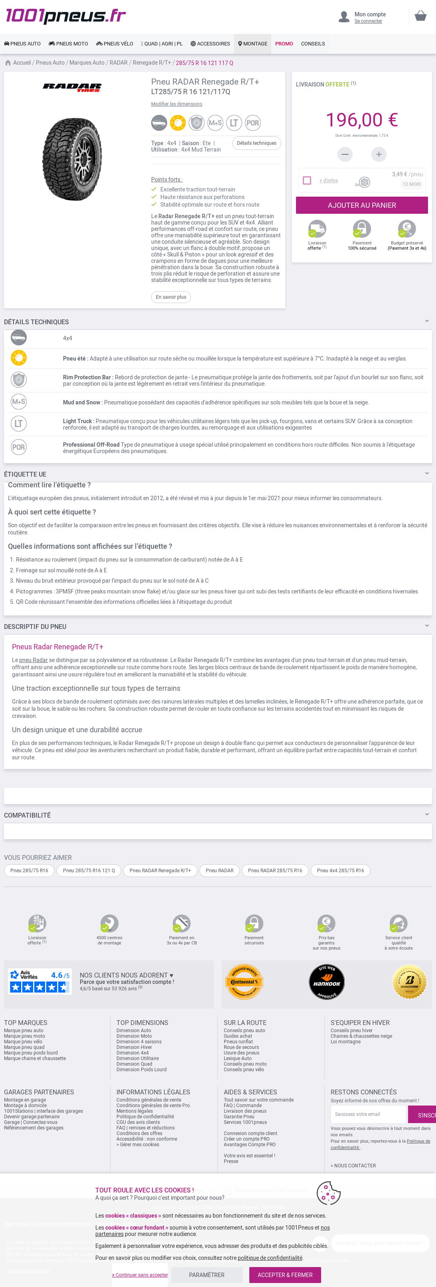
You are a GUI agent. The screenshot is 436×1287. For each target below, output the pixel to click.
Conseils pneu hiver (352, 1030)
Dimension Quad (134, 1064)
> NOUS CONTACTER (353, 1166)
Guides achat (238, 1036)
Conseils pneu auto (244, 1030)
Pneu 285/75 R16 (29, 870)
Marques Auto (87, 62)
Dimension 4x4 (132, 1053)
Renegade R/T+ (152, 62)
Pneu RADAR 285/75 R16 (275, 870)
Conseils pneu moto (245, 1064)
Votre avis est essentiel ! (249, 1156)
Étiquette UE (25, 474)
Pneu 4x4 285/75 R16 (340, 870)
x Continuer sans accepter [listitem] (140, 1275)
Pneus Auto (50, 62)
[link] (22, 44)
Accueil (22, 62)
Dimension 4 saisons (139, 1042)
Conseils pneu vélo (244, 1069)
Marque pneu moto (24, 1036)
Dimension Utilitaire (137, 1058)
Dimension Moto (134, 1036)
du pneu (35, 627)
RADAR (119, 62)
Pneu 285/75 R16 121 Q (89, 870)
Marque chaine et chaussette (35, 1058)
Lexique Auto (238, 1058)
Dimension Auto (133, 1030)
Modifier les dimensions (176, 104)
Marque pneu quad (24, 1047)
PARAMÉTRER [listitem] (207, 1275)
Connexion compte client (250, 1133)
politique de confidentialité (270, 1258)
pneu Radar (33, 660)
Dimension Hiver (134, 1047)
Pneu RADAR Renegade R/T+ (160, 870)
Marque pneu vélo (23, 1042)
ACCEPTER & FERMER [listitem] (285, 1275)
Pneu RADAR (219, 870)
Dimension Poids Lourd (141, 1069)
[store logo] (66, 17)
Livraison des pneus (245, 1111)
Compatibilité (27, 815)
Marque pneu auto (23, 1030)
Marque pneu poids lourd (31, 1053)
